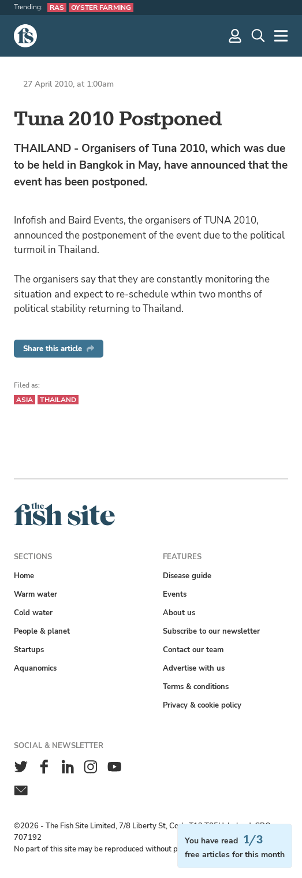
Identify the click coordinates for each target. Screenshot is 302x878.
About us (179, 612)
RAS (57, 7)
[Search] (258, 36)
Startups (29, 649)
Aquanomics (35, 668)
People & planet (42, 631)
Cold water (33, 612)
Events (175, 594)
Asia (24, 399)
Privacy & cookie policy (202, 705)
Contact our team (193, 649)
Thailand (58, 399)
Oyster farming (101, 7)
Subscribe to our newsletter (211, 631)
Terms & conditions (196, 686)
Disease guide (187, 575)
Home (24, 575)
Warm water (35, 594)
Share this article (58, 348)
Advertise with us (194, 668)
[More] (281, 36)
